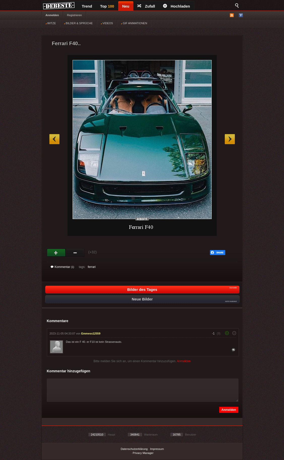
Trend (87, 6)
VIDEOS (107, 23)
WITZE (51, 23)
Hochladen (176, 6)
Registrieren (74, 15)
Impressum (157, 448)
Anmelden (52, 15)
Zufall (146, 6)
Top (107, 6)
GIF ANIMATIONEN (134, 23)
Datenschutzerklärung (134, 448)
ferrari (92, 267)
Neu (125, 6)
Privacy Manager (143, 452)
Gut (56, 253)
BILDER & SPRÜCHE (78, 23)
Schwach (75, 253)
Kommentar (62, 267)
